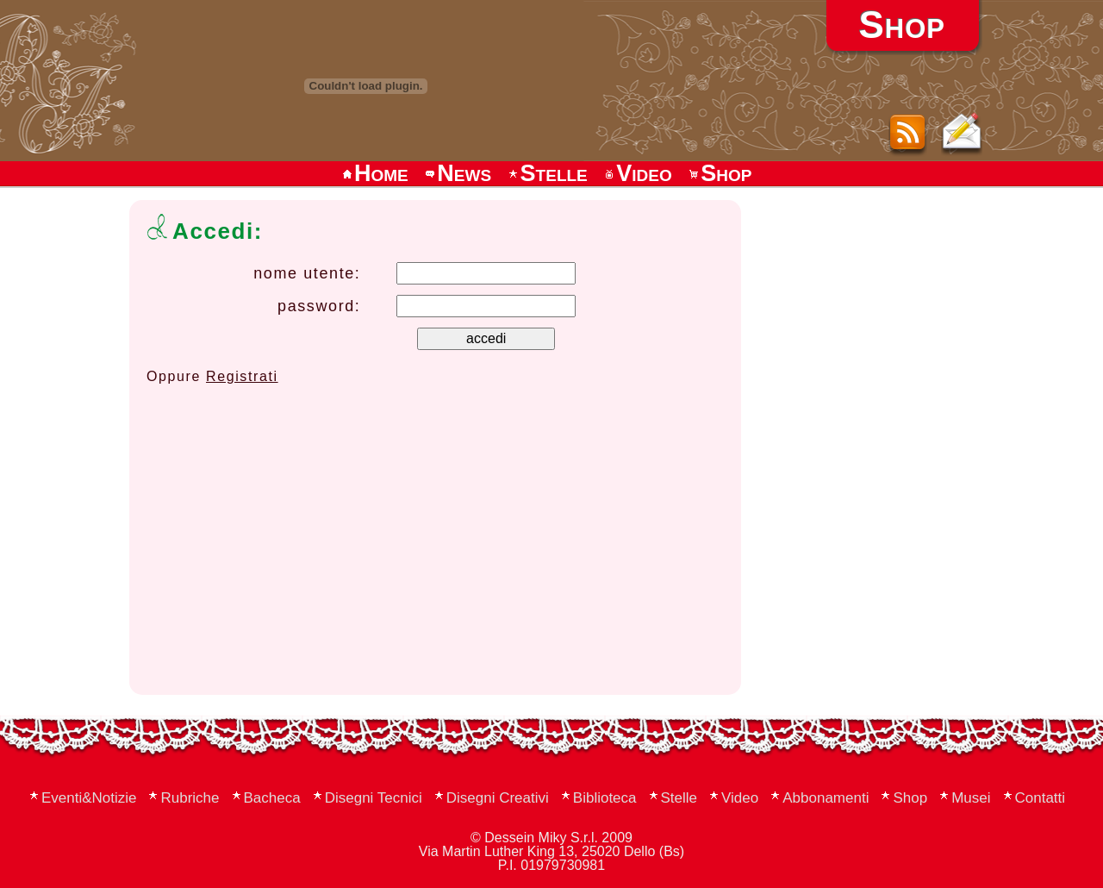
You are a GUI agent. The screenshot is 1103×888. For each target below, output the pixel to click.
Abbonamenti (825, 798)
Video (636, 173)
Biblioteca (605, 798)
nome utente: (306, 273)
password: (318, 306)
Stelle (547, 173)
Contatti (1040, 798)
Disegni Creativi (497, 798)
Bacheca (272, 798)
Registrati (242, 376)
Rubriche (189, 798)
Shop (719, 173)
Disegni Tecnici (373, 798)
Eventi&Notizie (89, 798)
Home (374, 173)
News (457, 173)
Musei (970, 798)
